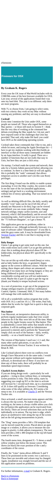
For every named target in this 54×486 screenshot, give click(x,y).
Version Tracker (8, 235)
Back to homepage (9, 478)
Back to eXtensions (10, 476)
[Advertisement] (27, 29)
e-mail (27, 471)
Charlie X (32, 391)
